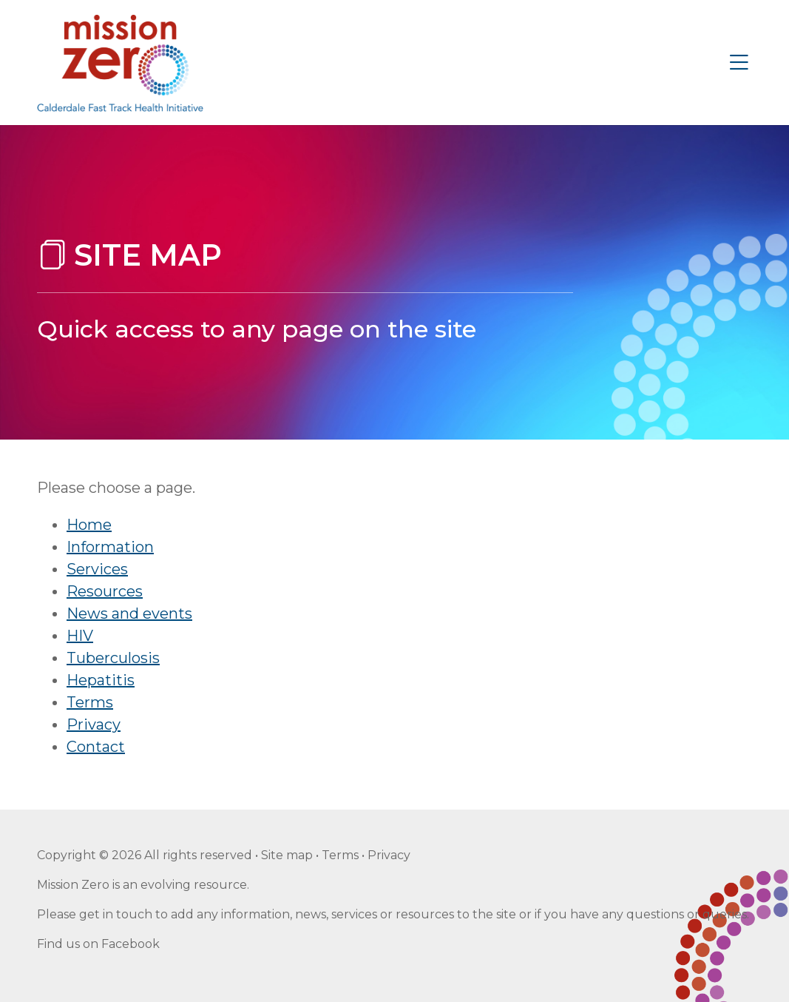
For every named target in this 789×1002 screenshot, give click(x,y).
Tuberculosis (113, 658)
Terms (90, 702)
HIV (80, 636)
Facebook (130, 944)
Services (97, 569)
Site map (287, 855)
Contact (96, 747)
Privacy (94, 724)
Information (110, 547)
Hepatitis (101, 680)
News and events (129, 613)
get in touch (115, 914)
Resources (105, 591)
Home (89, 525)
